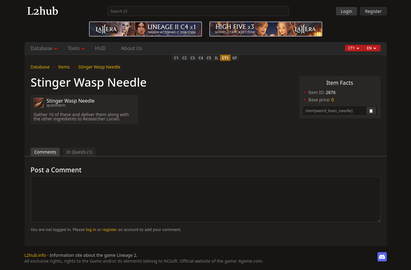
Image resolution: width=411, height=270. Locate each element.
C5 (209, 58)
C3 (192, 58)
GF (234, 58)
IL (216, 58)
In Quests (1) (79, 152)
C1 (176, 58)
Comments (45, 152)
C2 (184, 58)
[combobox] (198, 11)
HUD (100, 48)
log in (91, 229)
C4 (201, 58)
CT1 (225, 58)
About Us (131, 48)
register (110, 229)
